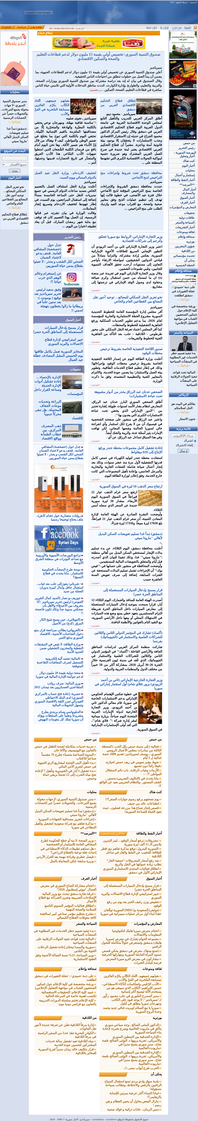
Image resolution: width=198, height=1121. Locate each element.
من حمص (155, 739)
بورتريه (157, 1017)
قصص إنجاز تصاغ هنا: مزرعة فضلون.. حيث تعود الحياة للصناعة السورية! (132, 809)
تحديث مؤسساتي (184, 255)
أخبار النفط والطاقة (149, 833)
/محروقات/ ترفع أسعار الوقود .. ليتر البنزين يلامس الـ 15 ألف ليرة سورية (132, 842)
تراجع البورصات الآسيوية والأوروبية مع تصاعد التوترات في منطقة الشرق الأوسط (59, 559)
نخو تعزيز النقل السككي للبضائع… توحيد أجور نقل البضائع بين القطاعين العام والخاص (15, 195)
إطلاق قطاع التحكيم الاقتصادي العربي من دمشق (15, 218)
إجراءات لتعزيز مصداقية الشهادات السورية (67, 819)
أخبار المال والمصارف (189, 191)
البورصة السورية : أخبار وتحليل (185, 154)
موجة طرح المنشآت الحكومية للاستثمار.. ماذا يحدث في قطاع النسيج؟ (62, 573)
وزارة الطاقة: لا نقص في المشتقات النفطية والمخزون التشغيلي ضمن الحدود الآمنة (58, 648)
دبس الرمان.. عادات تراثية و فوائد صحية (134, 1109)
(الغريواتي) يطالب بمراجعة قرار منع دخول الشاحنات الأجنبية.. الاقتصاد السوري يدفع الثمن (58, 633)
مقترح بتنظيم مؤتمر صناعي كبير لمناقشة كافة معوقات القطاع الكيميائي (68, 915)
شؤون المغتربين (185, 246)
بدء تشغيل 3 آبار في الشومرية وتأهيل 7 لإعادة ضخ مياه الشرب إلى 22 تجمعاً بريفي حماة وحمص (65, 774)
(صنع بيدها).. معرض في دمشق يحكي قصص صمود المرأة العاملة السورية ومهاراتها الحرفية (131, 952)
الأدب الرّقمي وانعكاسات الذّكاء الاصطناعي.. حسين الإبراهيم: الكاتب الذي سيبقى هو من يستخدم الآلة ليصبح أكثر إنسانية (131, 987)
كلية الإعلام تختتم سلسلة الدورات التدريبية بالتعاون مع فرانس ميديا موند (67, 1002)
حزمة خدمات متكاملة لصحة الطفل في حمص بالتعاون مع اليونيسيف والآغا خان (65, 748)
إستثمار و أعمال (185, 175)
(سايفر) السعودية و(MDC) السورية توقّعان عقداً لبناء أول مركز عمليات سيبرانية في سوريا (131, 911)
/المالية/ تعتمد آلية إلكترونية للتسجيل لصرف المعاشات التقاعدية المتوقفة (60, 662)
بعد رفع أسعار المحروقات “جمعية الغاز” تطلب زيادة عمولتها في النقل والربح (134, 862)
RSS (172, 2)
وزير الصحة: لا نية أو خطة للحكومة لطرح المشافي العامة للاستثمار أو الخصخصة (68, 842)
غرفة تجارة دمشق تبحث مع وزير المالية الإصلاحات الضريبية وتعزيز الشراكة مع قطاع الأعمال (67, 897)
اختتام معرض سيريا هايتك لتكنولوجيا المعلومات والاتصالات (136, 932)
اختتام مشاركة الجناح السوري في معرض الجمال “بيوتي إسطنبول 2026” (68, 887)
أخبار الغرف (89, 878)
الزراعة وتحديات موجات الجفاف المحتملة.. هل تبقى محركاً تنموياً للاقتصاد (59, 410)
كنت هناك (155, 792)
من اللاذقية (89, 1017)
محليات (92, 792)
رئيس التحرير (72, 237)
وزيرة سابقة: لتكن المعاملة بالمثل (73, 861)
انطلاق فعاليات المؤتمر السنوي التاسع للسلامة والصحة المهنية (70, 907)
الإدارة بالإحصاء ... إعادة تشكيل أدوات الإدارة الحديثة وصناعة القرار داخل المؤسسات (58, 385)
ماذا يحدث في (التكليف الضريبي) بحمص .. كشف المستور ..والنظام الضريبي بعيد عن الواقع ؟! (130, 782)
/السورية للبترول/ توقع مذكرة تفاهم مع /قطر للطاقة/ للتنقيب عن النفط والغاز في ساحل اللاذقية (131, 852)
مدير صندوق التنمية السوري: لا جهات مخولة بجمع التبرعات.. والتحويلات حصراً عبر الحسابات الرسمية (15, 109)
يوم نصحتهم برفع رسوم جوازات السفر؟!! (133, 799)
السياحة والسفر (86, 923)
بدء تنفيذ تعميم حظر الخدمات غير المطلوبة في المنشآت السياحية (183, 356)
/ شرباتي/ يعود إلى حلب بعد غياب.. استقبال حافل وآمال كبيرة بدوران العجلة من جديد (60, 587)
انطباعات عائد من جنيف (144, 803)
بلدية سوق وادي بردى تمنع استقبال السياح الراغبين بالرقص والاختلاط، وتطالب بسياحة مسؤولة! (133, 1085)
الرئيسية (193, 2)
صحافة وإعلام (87, 969)
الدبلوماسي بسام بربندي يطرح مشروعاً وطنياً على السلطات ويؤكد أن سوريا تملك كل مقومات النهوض (60, 715)
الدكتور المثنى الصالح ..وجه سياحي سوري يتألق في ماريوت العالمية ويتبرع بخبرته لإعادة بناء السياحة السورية (132, 1028)
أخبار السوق (73, 320)
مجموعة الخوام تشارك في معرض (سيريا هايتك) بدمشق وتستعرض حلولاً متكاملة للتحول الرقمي (131, 942)
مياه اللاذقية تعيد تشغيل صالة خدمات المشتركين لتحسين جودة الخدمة (71, 1043)
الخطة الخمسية (186, 265)
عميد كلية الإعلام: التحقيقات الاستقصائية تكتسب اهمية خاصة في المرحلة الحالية (68, 994)
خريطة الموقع (182, 2)
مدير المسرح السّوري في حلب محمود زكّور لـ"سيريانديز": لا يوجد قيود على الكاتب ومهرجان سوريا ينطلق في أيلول (132, 999)
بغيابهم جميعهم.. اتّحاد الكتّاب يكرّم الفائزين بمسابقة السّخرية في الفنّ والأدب (132, 977)
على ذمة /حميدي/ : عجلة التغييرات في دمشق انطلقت (183, 290)
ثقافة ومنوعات (152, 969)
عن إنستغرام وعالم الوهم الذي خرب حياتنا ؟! (48, 278)
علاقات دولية (187, 217)
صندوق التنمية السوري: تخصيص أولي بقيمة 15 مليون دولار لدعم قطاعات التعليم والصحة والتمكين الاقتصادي (99, 56)
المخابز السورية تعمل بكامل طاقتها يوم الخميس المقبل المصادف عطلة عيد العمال (58, 356)
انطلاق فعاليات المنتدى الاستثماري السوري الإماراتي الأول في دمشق (132, 870)
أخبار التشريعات (185, 227)
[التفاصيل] (94, 90)
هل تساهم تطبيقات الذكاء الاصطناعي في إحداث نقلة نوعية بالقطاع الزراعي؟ (68, 850)
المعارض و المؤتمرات (148, 923)
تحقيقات (75, 369)
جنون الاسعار (187, 419)
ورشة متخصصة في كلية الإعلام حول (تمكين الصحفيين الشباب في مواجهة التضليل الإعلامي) (65, 986)
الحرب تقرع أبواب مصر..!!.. (142, 1068)
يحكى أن (156, 1074)
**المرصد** (89, 833)
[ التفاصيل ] (95, 290)
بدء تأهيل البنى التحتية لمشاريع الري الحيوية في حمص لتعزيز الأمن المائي (67, 764)
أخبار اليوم (189, 165)
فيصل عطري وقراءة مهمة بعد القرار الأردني (66, 856)
